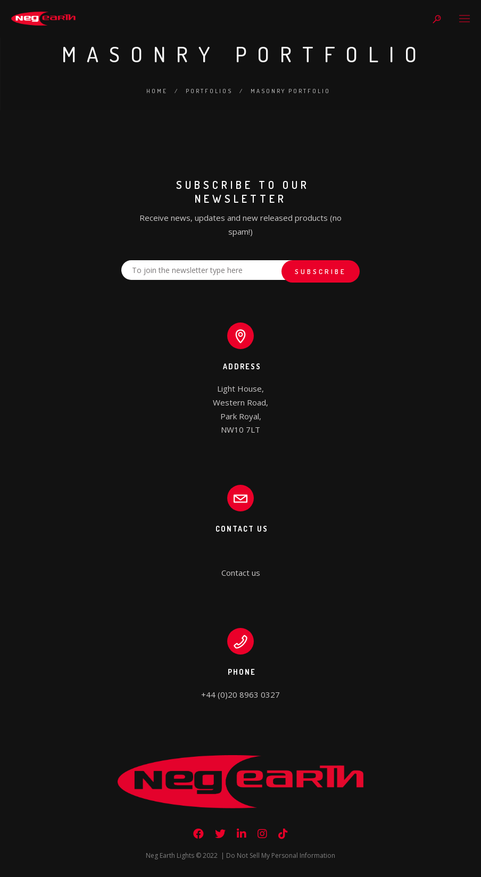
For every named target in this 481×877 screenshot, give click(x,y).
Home (157, 91)
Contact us (240, 572)
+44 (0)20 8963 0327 (240, 694)
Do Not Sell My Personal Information (280, 855)
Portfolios (209, 91)
